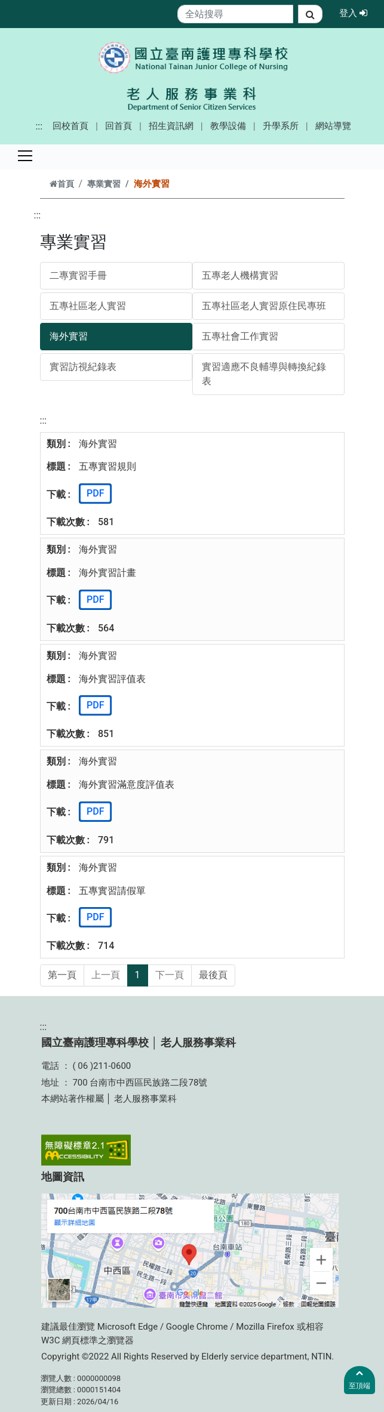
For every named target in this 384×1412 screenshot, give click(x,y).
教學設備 (228, 126)
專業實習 (104, 184)
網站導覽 (333, 126)
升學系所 (281, 126)
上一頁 (105, 975)
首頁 (62, 184)
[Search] (235, 14)
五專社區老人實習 (88, 306)
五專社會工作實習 (240, 336)
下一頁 (169, 975)
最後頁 (213, 975)
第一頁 (62, 975)
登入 (356, 13)
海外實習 (69, 336)
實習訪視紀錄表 (83, 366)
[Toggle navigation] (25, 155)
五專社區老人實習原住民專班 (264, 306)
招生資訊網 (171, 126)
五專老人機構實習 (240, 275)
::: (38, 126)
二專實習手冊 (78, 275)
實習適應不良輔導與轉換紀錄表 (264, 374)
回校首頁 (70, 126)
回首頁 (118, 126)
